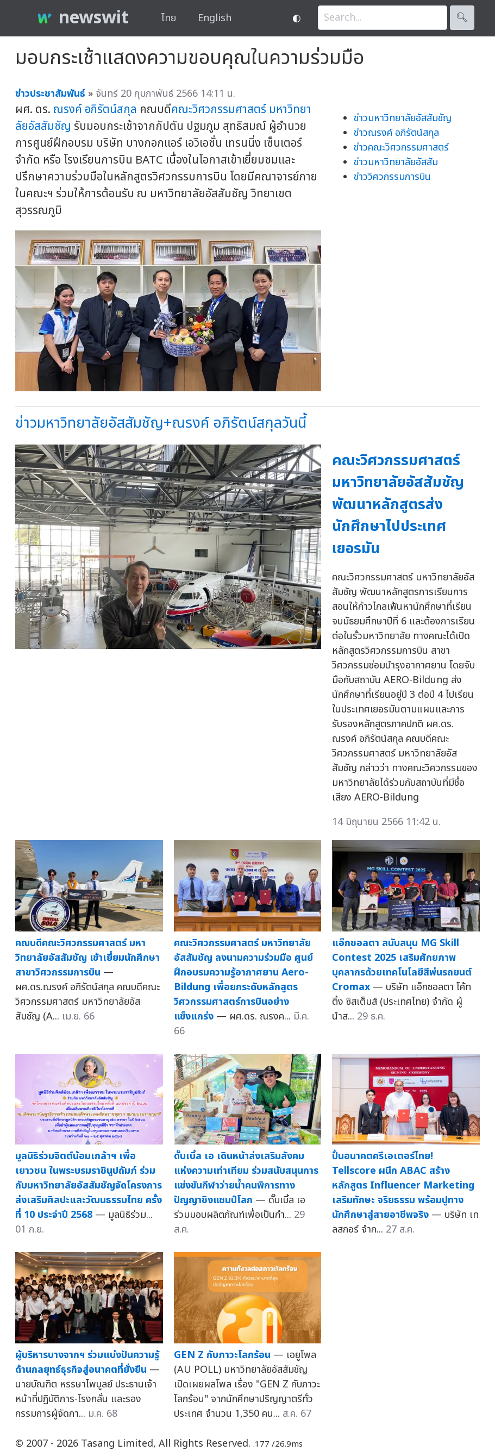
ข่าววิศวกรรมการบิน (392, 177)
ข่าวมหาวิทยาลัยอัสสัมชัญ (403, 118)
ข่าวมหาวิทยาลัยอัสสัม (396, 162)
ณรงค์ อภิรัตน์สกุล (95, 109)
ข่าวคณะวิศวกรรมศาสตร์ (401, 147)
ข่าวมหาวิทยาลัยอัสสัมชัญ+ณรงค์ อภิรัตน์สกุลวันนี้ (160, 423)
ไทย (168, 18)
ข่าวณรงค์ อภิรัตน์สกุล (396, 133)
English (214, 18)
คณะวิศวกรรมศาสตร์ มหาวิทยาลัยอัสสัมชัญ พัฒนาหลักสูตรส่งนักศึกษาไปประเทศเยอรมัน (398, 504)
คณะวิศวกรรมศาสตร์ (218, 109)
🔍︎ (462, 17)
